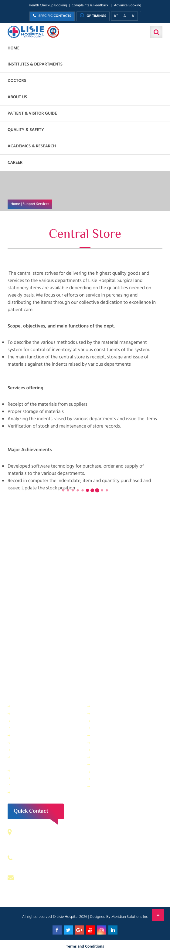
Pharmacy (22, 770)
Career (15, 162)
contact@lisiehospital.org (46, 877)
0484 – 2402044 (36, 858)
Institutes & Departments (35, 64)
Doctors (17, 80)
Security (100, 706)
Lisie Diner (102, 742)
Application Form (109, 771)
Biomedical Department (115, 764)
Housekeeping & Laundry (36, 784)
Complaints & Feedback (90, 5)
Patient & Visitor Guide (32, 113)
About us (17, 97)
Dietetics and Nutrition (34, 727)
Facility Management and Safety (43, 735)
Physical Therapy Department (40, 749)
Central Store (105, 713)
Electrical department (112, 735)
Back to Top (158, 915)
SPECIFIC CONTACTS (52, 16)
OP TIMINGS (93, 16)
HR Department (107, 757)
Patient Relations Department (120, 786)
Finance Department (32, 720)
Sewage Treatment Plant (36, 713)
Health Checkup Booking (48, 5)
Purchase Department (33, 777)
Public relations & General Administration (37, 760)
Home (13, 48)
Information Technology (115, 727)
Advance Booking (127, 5)
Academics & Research (32, 146)
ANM (18, 792)
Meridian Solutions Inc (129, 916)
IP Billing (21, 706)
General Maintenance (33, 742)
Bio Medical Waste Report (117, 778)
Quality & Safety (26, 129)
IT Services (103, 720)
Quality (100, 749)
